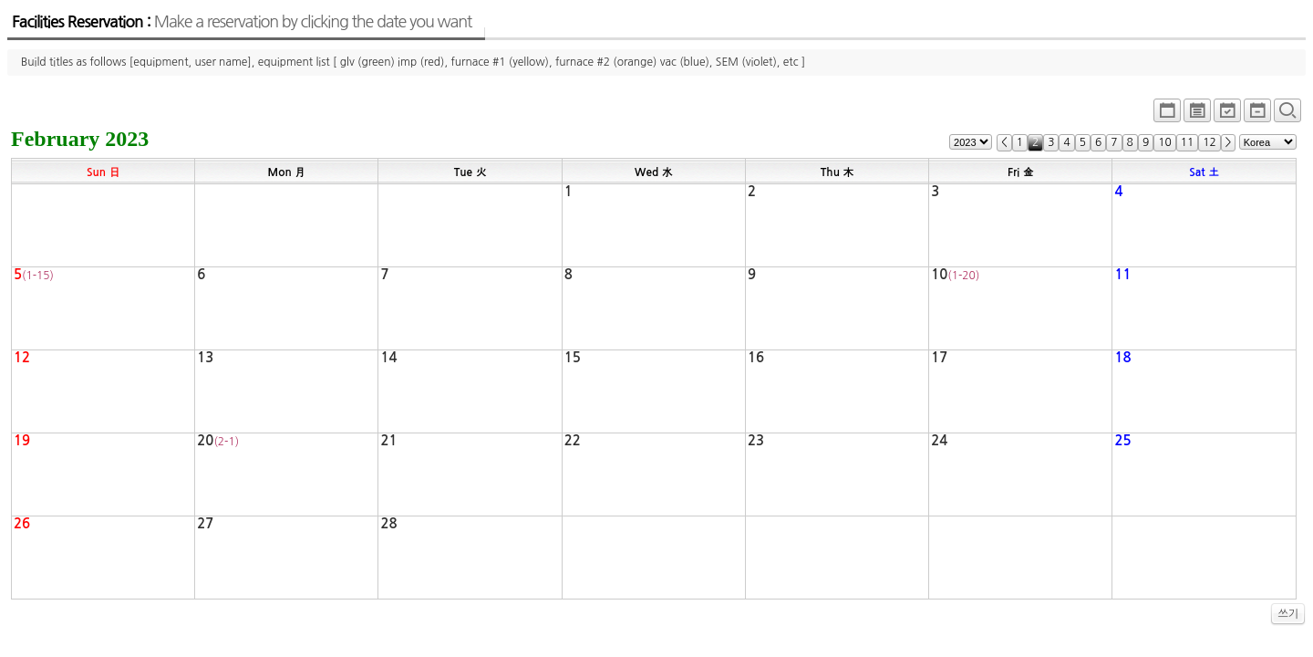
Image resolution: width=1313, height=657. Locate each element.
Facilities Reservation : (241, 22)
